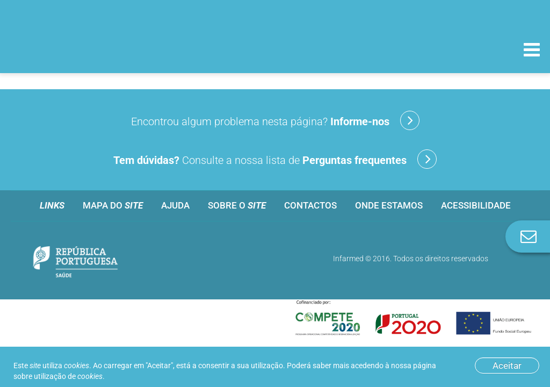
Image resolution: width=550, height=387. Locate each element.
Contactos (310, 205)
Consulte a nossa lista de (275, 159)
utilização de (68, 376)
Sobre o (237, 205)
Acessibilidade (476, 205)
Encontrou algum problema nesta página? (275, 120)
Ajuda (175, 205)
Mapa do (113, 205)
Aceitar (507, 365)
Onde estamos (389, 205)
